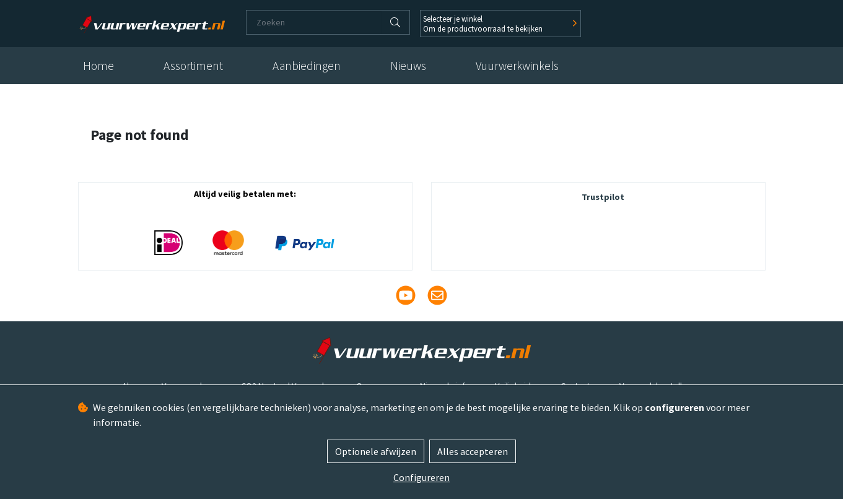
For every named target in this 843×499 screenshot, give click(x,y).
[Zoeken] (314, 22)
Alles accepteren (472, 451)
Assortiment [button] (193, 65)
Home (98, 65)
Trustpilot (603, 196)
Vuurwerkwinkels (517, 65)
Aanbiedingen (307, 65)
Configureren (421, 477)
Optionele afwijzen (375, 451)
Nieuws (408, 65)
